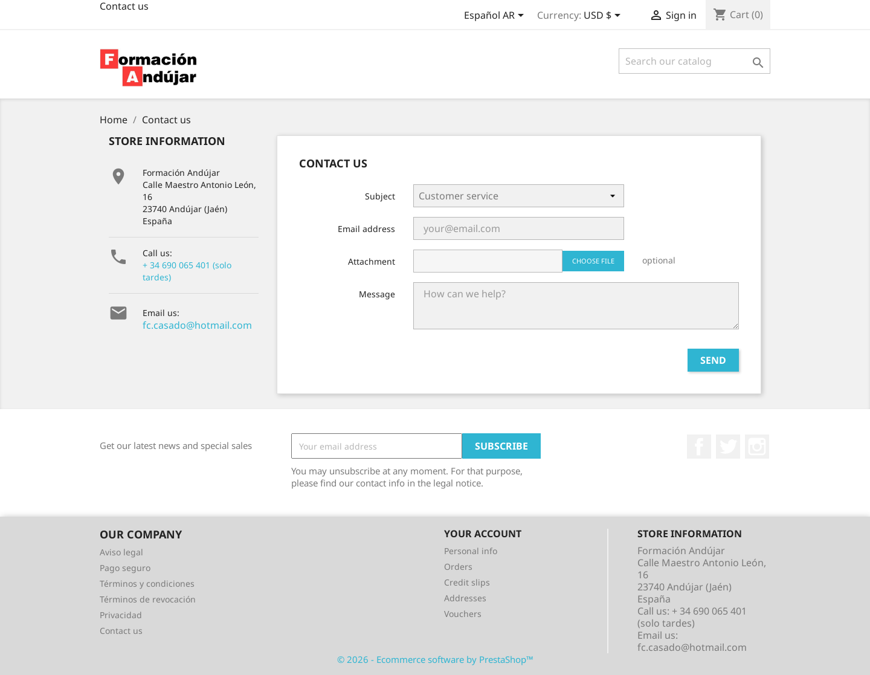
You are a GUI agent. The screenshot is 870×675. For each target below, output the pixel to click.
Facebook (699, 446)
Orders (458, 566)
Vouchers (463, 613)
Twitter (728, 446)
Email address (366, 228)
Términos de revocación (148, 599)
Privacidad (121, 615)
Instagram (757, 446)
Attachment (371, 261)
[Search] (694, 61)
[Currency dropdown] (604, 16)
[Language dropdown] (496, 16)
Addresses (465, 598)
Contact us (121, 630)
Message (377, 294)
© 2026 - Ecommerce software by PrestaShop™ (435, 659)
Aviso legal (121, 552)
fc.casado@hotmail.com (197, 325)
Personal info (470, 551)
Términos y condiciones (147, 583)
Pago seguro (125, 567)
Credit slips (467, 582)
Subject (380, 196)
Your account (482, 533)
